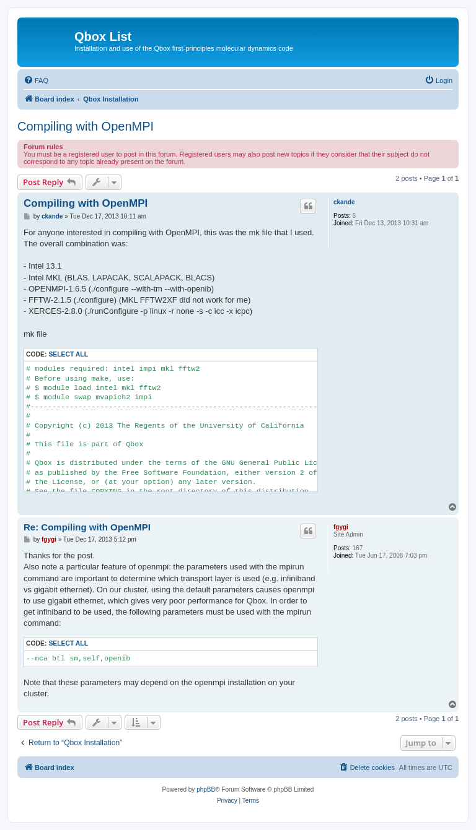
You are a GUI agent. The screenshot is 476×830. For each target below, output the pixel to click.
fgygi (340, 527)
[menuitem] (36, 80)
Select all (68, 354)
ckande (344, 202)
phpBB (205, 789)
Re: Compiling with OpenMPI (87, 527)
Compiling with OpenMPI (85, 126)
